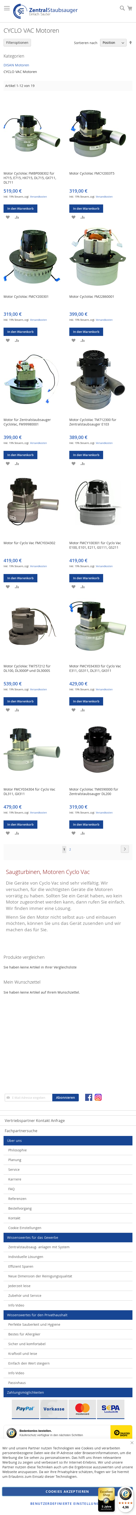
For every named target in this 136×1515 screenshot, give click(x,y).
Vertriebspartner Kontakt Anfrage (35, 1120)
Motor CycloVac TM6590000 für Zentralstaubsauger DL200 (93, 791)
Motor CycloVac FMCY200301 (26, 296)
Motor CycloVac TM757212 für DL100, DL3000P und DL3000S (27, 668)
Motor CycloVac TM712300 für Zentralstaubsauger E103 (92, 421)
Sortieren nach (85, 42)
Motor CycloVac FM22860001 (91, 296)
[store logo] (45, 11)
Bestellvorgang (20, 1208)
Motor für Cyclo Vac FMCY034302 (29, 543)
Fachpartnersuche (21, 1130)
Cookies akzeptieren (67, 1491)
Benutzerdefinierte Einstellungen (67, 1503)
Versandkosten (38, 196)
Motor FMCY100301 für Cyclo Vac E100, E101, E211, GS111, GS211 (95, 545)
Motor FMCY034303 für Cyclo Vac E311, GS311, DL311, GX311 (95, 668)
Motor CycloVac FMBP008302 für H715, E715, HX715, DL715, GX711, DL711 (30, 178)
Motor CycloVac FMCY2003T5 (91, 173)
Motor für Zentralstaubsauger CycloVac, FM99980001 (27, 421)
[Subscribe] (65, 1097)
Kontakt (14, 1218)
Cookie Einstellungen (24, 1228)
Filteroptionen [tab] (17, 42)
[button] (8, 217)
